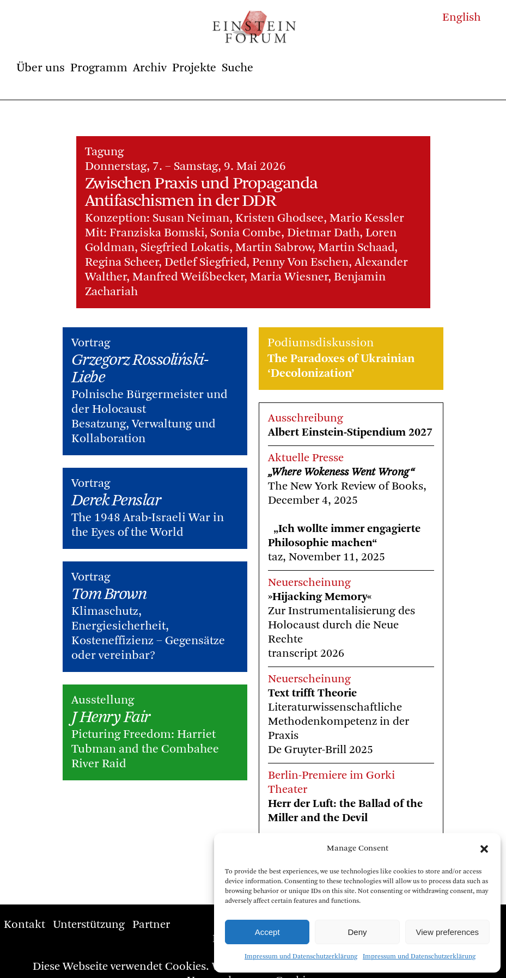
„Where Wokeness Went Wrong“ (341, 472)
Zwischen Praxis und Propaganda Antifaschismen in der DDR (201, 192)
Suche (237, 68)
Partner (151, 925)
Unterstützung (89, 925)
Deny (357, 932)
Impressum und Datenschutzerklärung (301, 956)
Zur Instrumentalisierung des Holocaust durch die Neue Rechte (341, 625)
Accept (267, 932)
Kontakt (24, 925)
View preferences (447, 932)
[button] (484, 848)
